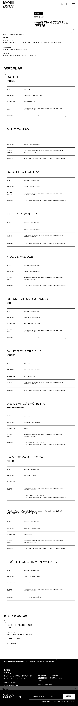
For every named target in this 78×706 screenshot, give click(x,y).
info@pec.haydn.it (23, 684)
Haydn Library (8, 5)
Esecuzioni (42, 678)
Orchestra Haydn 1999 (15, 49)
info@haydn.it (10, 684)
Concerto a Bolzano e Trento (19, 55)
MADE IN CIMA (48, 684)
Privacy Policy (54, 675)
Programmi (42, 676)
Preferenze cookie (56, 679)
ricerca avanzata (64, 701)
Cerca (68, 697)
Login (61, 4)
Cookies (52, 677)
